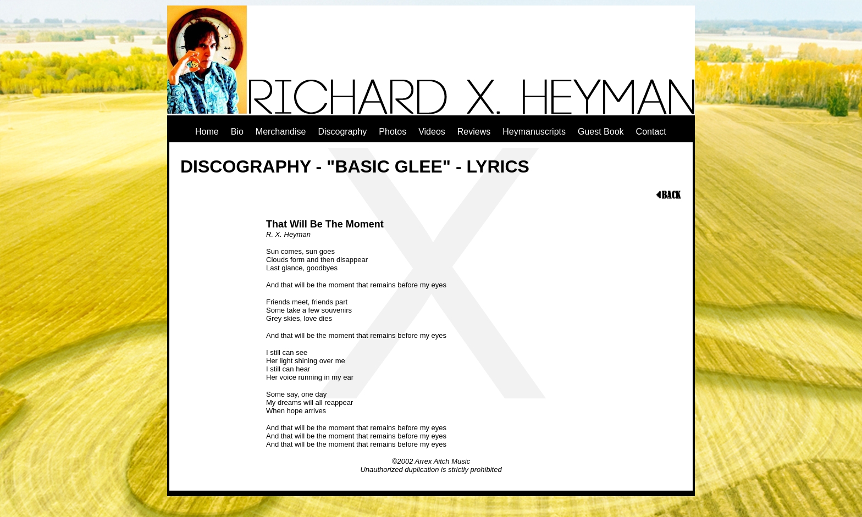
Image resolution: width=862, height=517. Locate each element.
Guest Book (601, 131)
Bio (237, 131)
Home (207, 131)
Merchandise (281, 131)
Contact (651, 131)
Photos (392, 131)
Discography (342, 131)
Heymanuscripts (534, 131)
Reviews (473, 131)
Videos (431, 131)
